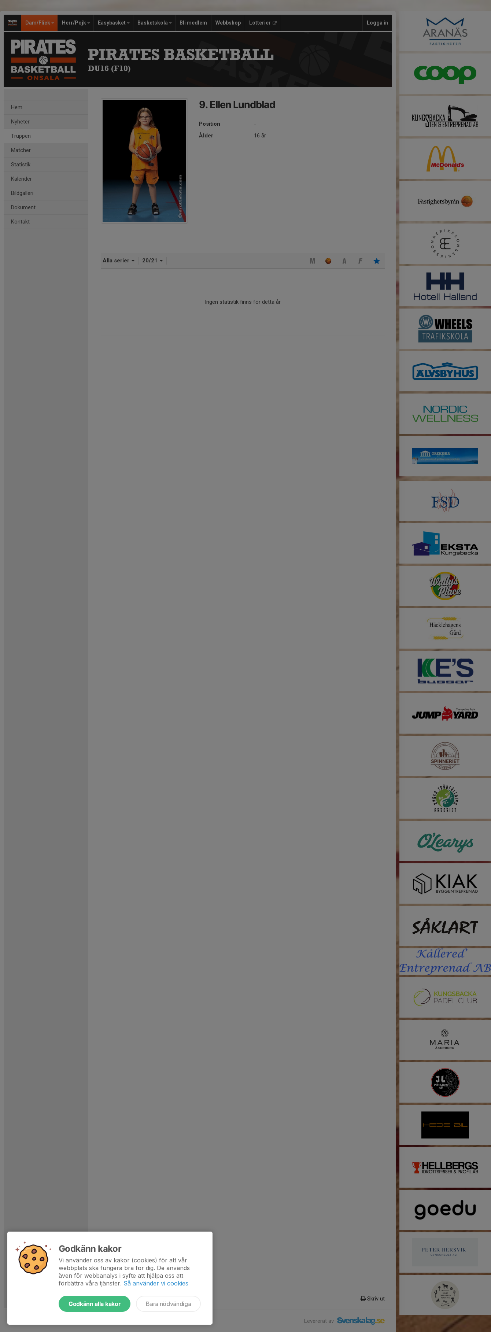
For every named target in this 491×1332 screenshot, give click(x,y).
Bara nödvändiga (168, 1303)
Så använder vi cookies (155, 1283)
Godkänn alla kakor (95, 1303)
